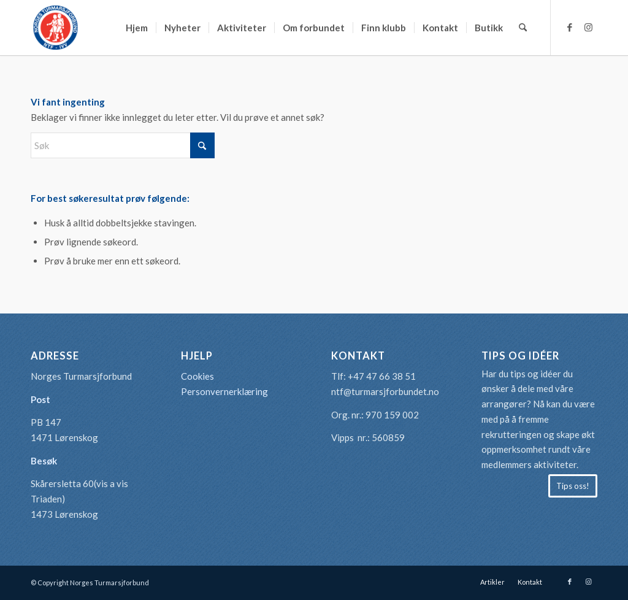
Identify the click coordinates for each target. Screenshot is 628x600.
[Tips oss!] (572, 486)
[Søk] (523, 27)
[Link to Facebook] (570, 27)
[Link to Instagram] (588, 27)
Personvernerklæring (224, 391)
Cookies (197, 376)
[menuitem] (137, 27)
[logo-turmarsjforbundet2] (55, 27)
